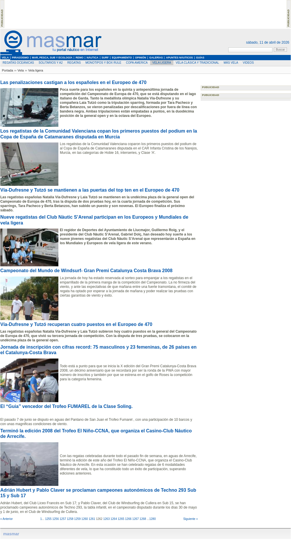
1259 (77, 518)
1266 (128, 518)
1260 (84, 518)
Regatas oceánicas (18, 62)
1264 (113, 518)
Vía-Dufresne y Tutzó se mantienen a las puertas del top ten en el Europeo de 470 (89, 190)
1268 (143, 518)
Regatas (74, 62)
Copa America (137, 62)
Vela (20, 70)
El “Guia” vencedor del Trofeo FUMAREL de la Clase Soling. (66, 406)
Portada (7, 70)
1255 (48, 518)
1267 (135, 518)
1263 (106, 518)
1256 (55, 518)
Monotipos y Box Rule (103, 62)
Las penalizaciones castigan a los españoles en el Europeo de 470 (73, 82)
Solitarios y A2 (51, 62)
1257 (63, 518)
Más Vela (231, 62)
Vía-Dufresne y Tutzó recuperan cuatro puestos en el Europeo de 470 (76, 324)
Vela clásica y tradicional (197, 62)
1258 (70, 518)
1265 (121, 518)
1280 (152, 518)
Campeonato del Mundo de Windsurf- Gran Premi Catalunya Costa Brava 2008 (86, 270)
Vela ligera (161, 62)
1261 (92, 518)
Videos (248, 62)
